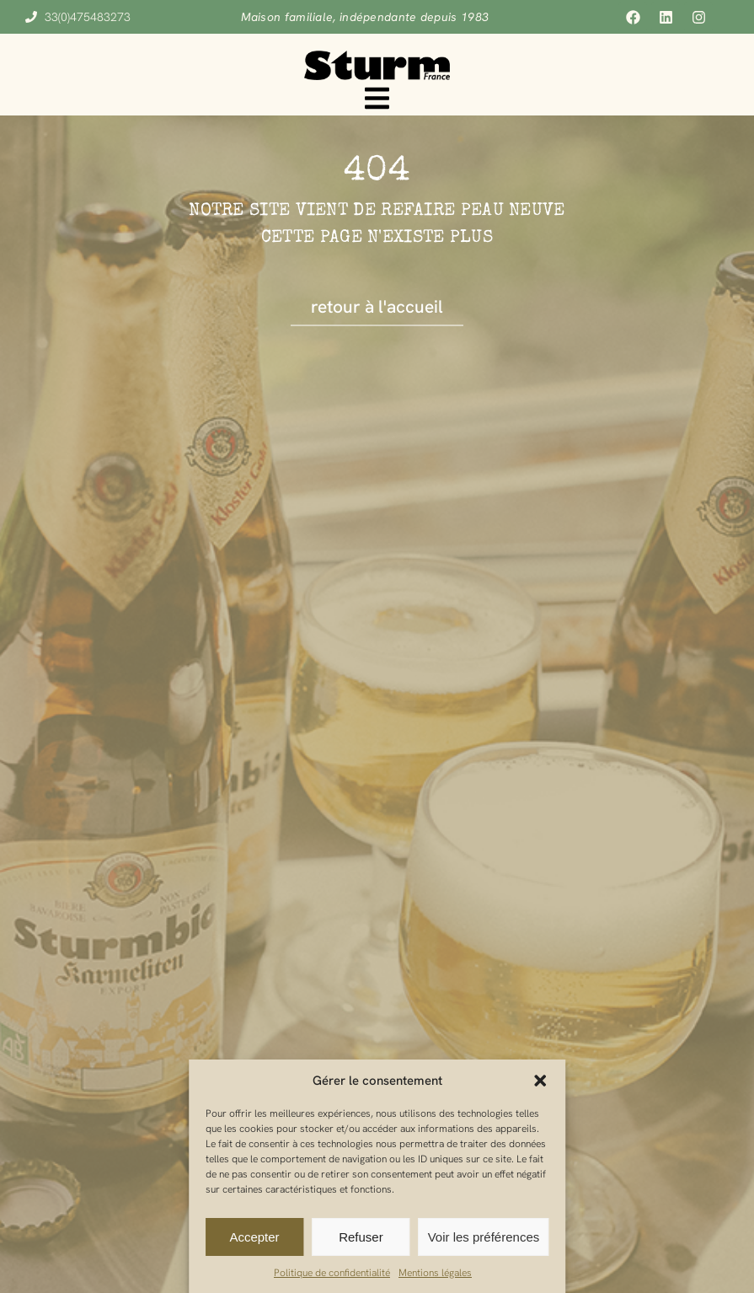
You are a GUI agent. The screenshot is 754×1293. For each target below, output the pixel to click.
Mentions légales (435, 1273)
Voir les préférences (484, 1237)
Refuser (361, 1237)
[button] (540, 1080)
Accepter (254, 1237)
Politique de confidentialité (332, 1273)
